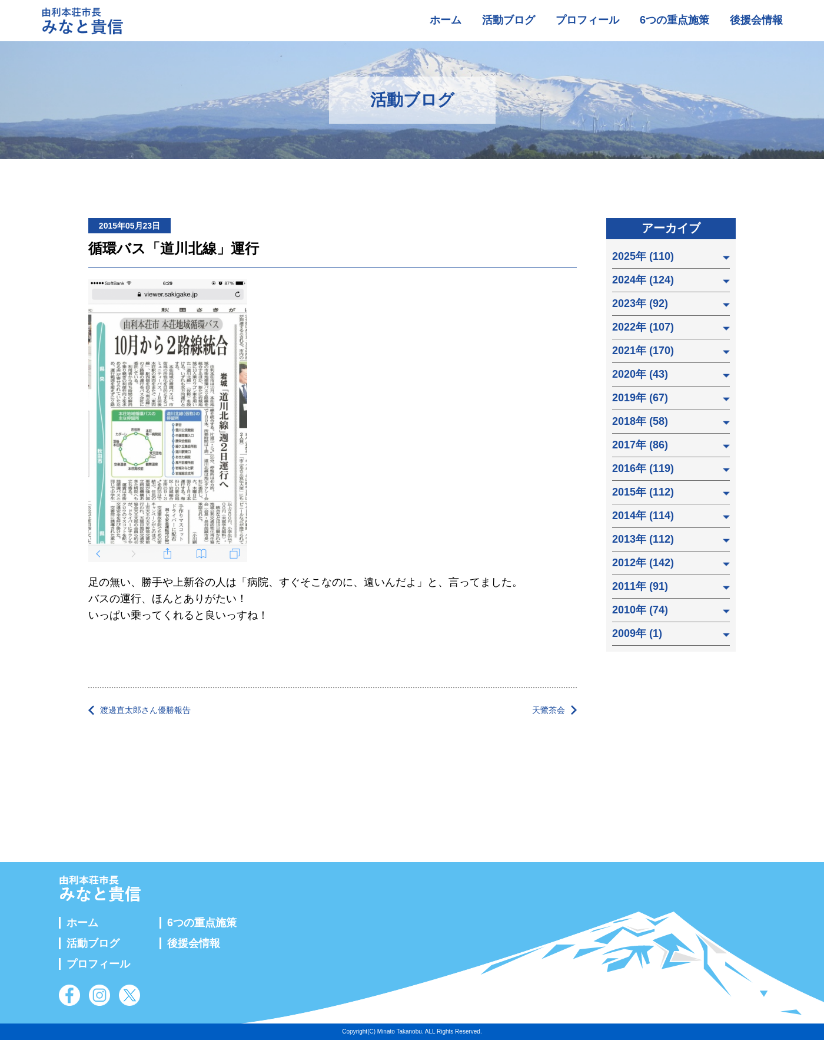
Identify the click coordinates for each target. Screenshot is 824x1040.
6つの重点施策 (674, 20)
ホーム (445, 20)
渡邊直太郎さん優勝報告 (145, 710)
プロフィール (587, 20)
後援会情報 (756, 20)
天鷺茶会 (548, 710)
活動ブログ (508, 20)
